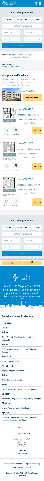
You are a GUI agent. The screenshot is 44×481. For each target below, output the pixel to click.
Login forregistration (22, 451)
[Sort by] (17, 67)
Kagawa (11, 408)
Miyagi (31, 337)
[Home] (22, 277)
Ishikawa (10, 361)
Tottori (30, 399)
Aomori (10, 337)
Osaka (20, 389)
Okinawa (17, 420)
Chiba (4, 349)
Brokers (29, 467)
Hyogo (4, 389)
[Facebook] (19, 444)
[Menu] (40, 3)
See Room (37, 130)
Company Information (13, 464)
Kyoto (10, 389)
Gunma (10, 349)
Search (22, 45)
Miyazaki (32, 417)
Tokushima (24, 408)
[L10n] (36, 3)
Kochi (17, 408)
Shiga (26, 389)
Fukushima (17, 337)
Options (32, 39)
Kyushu (5, 412)
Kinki (4, 384)
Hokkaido (6, 323)
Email (32, 264)
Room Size (32, 32)
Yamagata (6, 340)
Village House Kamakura (15, 75)
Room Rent (11, 39)
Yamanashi (19, 371)
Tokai (4, 375)
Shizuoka (18, 380)
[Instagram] (25, 444)
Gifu (8, 380)
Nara (15, 389)
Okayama (15, 399)
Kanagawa (24, 349)
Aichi (4, 380)
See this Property (32, 97)
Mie (12, 380)
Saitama (32, 349)
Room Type (11, 32)
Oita (12, 420)
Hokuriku (6, 356)
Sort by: (5, 67)
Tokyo (11, 352)
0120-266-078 (24, 433)
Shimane (22, 399)
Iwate (25, 337)
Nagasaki (6, 420)
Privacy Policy (17, 467)
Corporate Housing (32, 464)
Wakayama (34, 389)
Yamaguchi (37, 399)
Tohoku (5, 332)
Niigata (12, 371)
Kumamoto (23, 417)
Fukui (4, 361)
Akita (4, 337)
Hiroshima (6, 399)
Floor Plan (9, 120)
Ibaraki (16, 349)
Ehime (4, 408)
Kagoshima (14, 417)
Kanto (5, 344)
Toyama (18, 361)
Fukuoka (5, 417)
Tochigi (5, 352)
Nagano (5, 371)
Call (11, 264)
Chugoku (6, 394)
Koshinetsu (7, 366)
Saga (24, 420)
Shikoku (6, 403)
